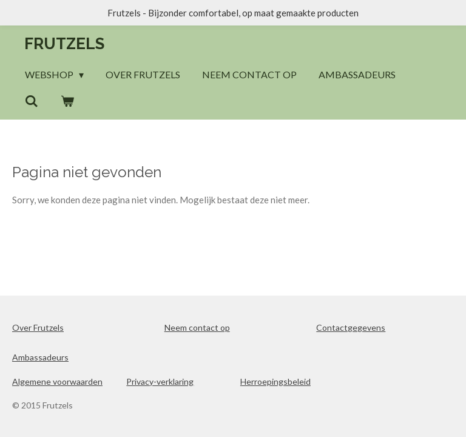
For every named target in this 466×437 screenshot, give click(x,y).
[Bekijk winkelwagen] (66, 100)
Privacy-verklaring (160, 381)
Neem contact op (197, 327)
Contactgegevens (350, 327)
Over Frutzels (38, 327)
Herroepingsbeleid (275, 381)
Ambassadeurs (40, 357)
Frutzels (64, 44)
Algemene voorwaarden (57, 381)
